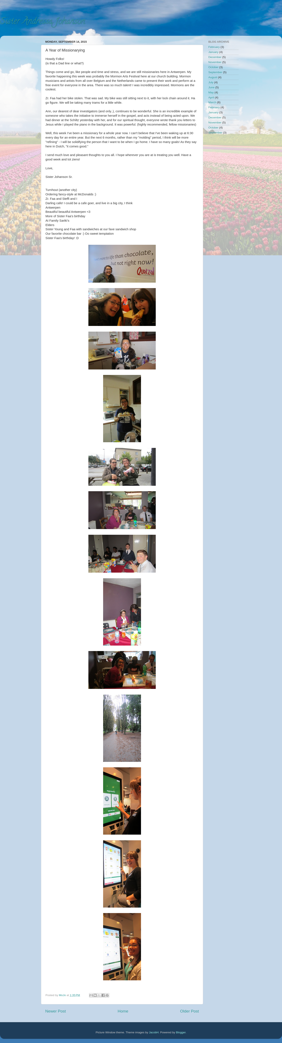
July (210, 82)
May (211, 92)
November (214, 62)
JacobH (154, 1032)
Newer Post (55, 1011)
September (215, 72)
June (211, 87)
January (213, 52)
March (212, 102)
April (211, 97)
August (212, 77)
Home (123, 1011)
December (214, 57)
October (213, 67)
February (214, 47)
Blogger (181, 1032)
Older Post (189, 1011)
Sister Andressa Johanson (42, 22)
